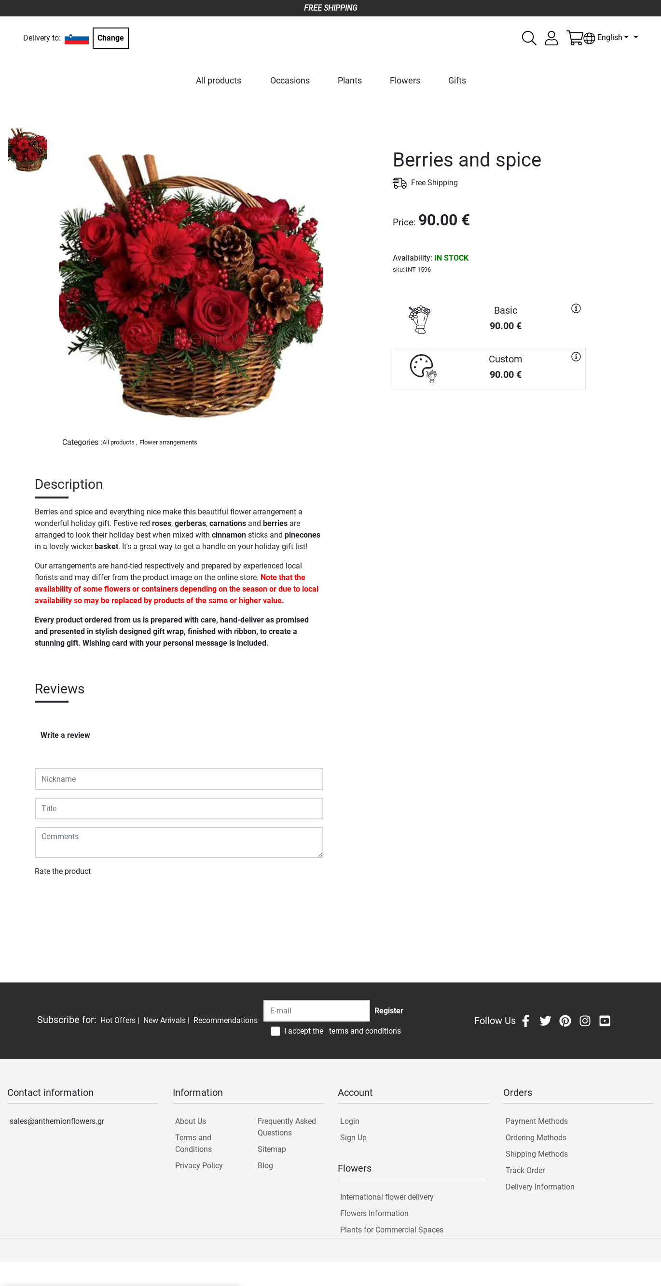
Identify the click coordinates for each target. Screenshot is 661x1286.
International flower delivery (387, 1197)
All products (218, 80)
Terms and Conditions (193, 1143)
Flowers (405, 80)
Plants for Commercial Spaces (391, 1229)
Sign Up (353, 1137)
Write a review (65, 735)
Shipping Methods (537, 1154)
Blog (265, 1165)
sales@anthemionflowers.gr (57, 1121)
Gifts (457, 80)
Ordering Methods (536, 1137)
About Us (190, 1121)
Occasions (290, 80)
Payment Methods (537, 1121)
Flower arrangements (168, 442)
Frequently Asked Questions (287, 1127)
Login (349, 1121)
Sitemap (272, 1149)
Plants (350, 80)
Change (110, 37)
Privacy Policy (199, 1165)
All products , (120, 442)
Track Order (525, 1170)
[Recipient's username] (316, 1011)
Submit (52, 899)
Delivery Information (540, 1186)
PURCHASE (489, 424)
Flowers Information (374, 1213)
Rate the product (63, 871)
